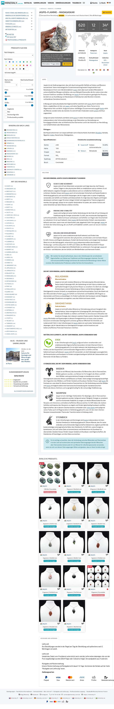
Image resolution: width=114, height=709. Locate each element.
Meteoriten (11, 29)
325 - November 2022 (105, 62)
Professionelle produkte (15, 40)
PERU (9, 159)
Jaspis (105, 53)
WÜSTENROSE (11, 331)
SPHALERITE (10, 315)
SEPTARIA (10, 310)
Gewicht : (8, 96)
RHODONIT (10, 297)
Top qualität (10, 37)
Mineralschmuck (13, 27)
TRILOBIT (10, 320)
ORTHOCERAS (11, 281)
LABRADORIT (11, 265)
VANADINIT (10, 326)
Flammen (58, 8)
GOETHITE (10, 244)
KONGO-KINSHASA (13, 138)
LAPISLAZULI (10, 268)
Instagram (44, 694)
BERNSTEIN (10, 210)
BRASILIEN (11, 135)
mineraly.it (53, 698)
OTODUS (9, 283)
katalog (43, 8)
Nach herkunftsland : (27, 81)
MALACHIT (10, 273)
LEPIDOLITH (10, 270)
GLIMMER (10, 241)
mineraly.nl (77, 698)
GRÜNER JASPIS (12, 247)
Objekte (50, 8)
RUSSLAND (11, 164)
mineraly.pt (89, 698)
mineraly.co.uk (26, 698)
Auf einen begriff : (10, 72)
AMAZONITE (11, 188)
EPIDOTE (10, 228)
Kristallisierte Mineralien (16, 18)
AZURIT (9, 204)
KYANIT (9, 262)
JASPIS (9, 257)
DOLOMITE (10, 225)
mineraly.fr (13, 698)
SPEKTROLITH (11, 312)
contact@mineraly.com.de (72, 694)
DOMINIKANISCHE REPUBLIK (16, 140)
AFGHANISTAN (12, 130)
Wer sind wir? (48, 691)
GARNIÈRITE (11, 239)
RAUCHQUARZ (11, 294)
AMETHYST (10, 191)
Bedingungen (11, 691)
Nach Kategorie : (9, 52)
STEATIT (9, 318)
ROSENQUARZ (11, 302)
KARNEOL (10, 260)
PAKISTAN (10, 161)
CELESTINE (10, 217)
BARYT (9, 207)
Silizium (83, 151)
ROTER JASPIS (11, 305)
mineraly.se (100, 698)
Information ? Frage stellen (51, 64)
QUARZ (9, 291)
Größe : (7, 102)
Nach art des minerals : (9, 81)
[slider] (6, 92)
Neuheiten (9, 34)
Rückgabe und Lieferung (60, 691)
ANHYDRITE (10, 196)
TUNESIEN (11, 167)
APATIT (9, 199)
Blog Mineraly (24, 694)
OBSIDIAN (10, 278)
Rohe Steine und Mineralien (16, 13)
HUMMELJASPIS (12, 252)
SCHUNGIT (10, 307)
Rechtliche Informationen (24, 691)
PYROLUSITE (11, 289)
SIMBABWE (11, 175)
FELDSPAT (10, 233)
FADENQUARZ (11, 231)
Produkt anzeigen (50, 492)
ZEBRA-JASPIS (11, 334)
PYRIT (9, 286)
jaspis (43, 486)
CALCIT (9, 212)
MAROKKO (11, 151)
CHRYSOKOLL (11, 220)
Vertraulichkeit (37, 691)
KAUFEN (107, 12)
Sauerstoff (84, 145)
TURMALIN (10, 323)
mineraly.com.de (40, 698)
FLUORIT (9, 236)
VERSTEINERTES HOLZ (14, 328)
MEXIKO (10, 156)
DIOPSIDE (10, 223)
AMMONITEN (11, 194)
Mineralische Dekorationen (17, 15)
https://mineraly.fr (90, 694)
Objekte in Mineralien (14, 21)
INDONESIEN (11, 145)
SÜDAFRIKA (11, 172)
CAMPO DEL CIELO (12, 215)
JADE (8, 254)
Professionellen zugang (77, 691)
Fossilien (10, 24)
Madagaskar (93, 60)
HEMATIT (9, 249)
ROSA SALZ (10, 299)
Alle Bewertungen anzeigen (23, 391)
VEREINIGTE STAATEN (14, 169)
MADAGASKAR (12, 153)
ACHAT (9, 186)
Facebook (34, 694)
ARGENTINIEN (12, 132)
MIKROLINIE (11, 276)
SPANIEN (10, 143)
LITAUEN (10, 148)
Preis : (7, 90)
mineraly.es (65, 698)
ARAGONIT (10, 202)
